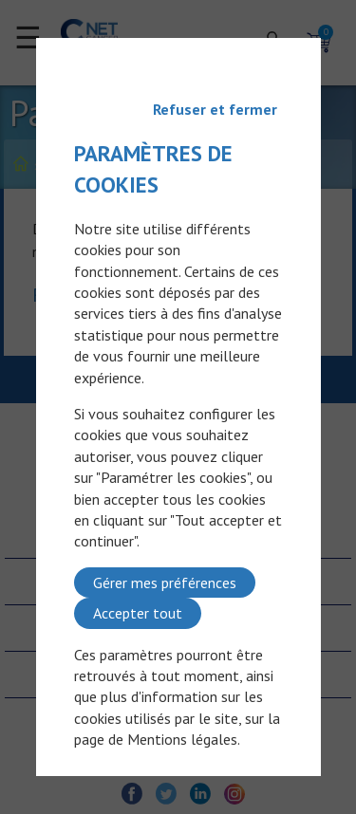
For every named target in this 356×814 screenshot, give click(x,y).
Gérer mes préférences (164, 582)
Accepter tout (137, 612)
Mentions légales (182, 739)
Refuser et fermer (215, 109)
